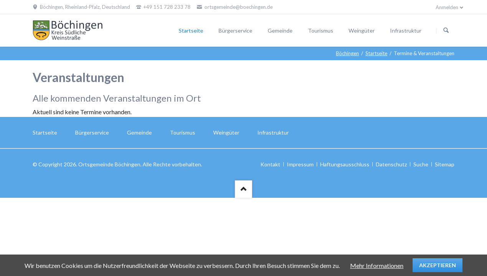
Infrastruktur (405, 30)
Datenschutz (391, 164)
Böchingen (347, 53)
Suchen (446, 30)
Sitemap (444, 164)
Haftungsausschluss (344, 164)
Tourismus (320, 30)
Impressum (300, 164)
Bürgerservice (235, 30)
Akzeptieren (437, 265)
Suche (420, 164)
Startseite (191, 30)
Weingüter (362, 30)
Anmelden (447, 7)
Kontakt (270, 164)
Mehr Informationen (376, 265)
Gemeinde (280, 30)
